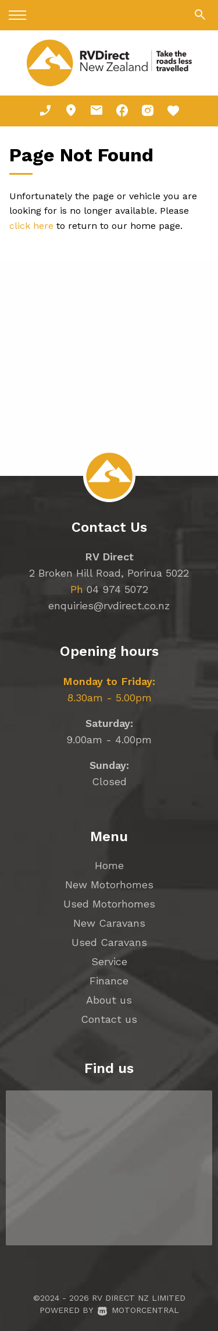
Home (109, 865)
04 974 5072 (117, 589)
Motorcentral (138, 1310)
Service (109, 961)
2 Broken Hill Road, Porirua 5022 (109, 573)
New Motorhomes (109, 884)
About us (109, 1000)
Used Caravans (109, 942)
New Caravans (109, 923)
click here (31, 225)
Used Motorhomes (109, 904)
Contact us (109, 1019)
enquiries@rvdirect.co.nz (109, 605)
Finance (109, 981)
